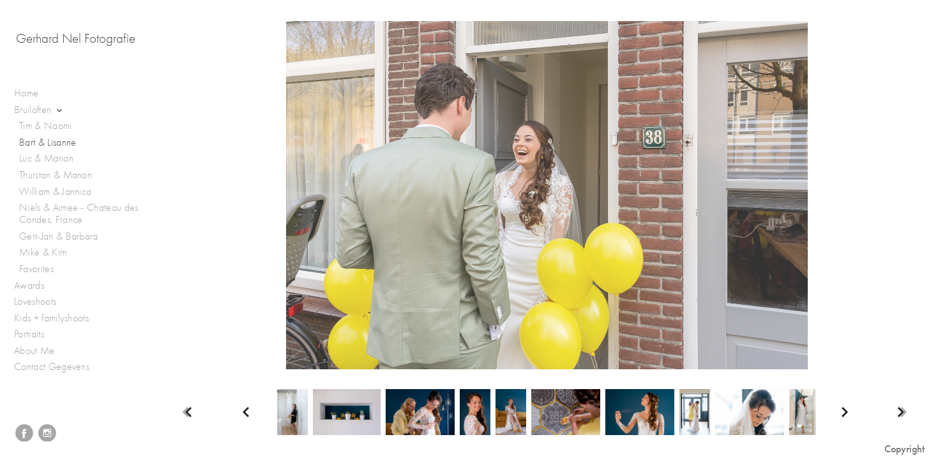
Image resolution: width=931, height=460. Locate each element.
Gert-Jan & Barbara (58, 236)
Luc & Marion (46, 158)
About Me (34, 350)
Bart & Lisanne (47, 142)
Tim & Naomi (45, 126)
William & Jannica (55, 191)
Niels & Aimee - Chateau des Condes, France (79, 214)
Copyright (904, 449)
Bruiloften (39, 110)
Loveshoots (42, 302)
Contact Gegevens (51, 366)
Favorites (36, 269)
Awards (35, 286)
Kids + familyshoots (58, 318)
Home (26, 93)
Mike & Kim (42, 252)
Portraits (35, 334)
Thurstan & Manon (55, 175)
